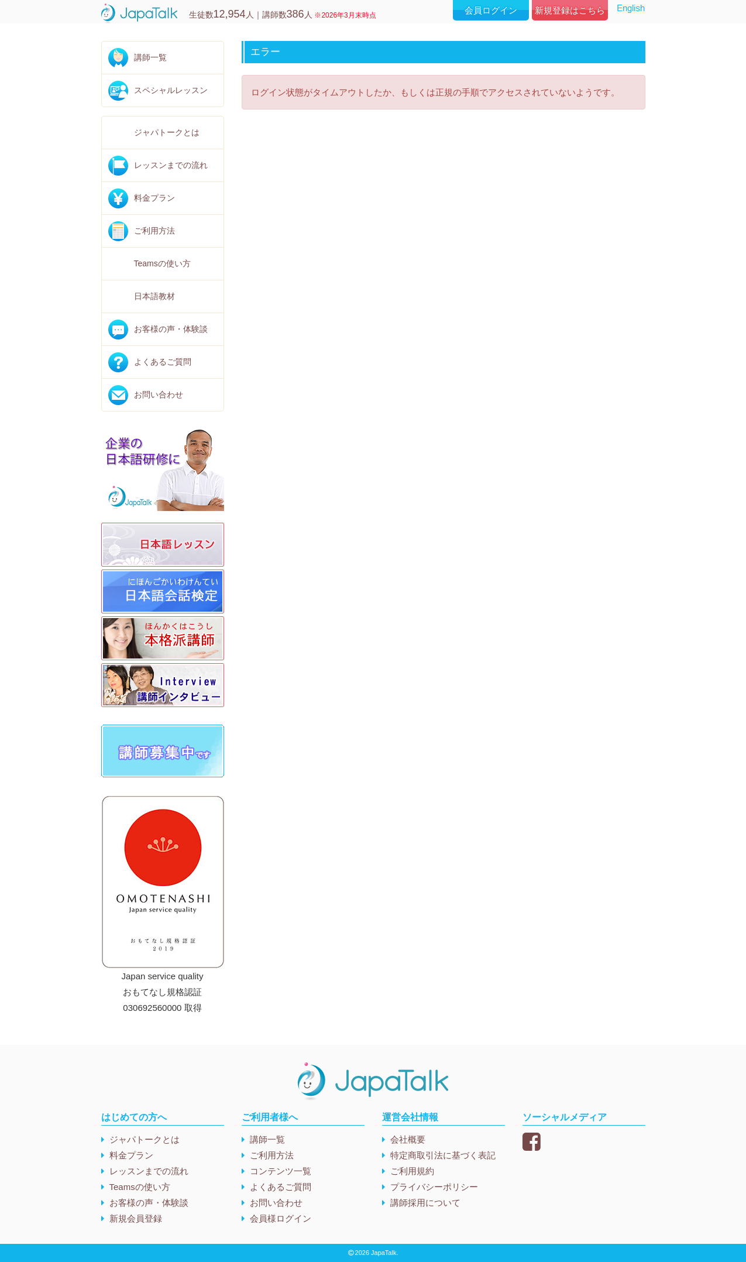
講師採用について (425, 1203)
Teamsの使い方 (162, 263)
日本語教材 (154, 296)
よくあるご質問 (162, 361)
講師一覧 (150, 57)
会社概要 (407, 1139)
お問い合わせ (158, 394)
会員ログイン (491, 10)
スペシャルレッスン (171, 90)
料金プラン (154, 198)
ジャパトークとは (167, 132)
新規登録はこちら (570, 10)
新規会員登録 (135, 1218)
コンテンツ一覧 (280, 1171)
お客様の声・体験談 (171, 329)
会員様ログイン (280, 1218)
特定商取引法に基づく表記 (443, 1155)
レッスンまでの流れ (171, 165)
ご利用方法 (154, 230)
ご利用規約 (412, 1171)
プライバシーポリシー (434, 1187)
